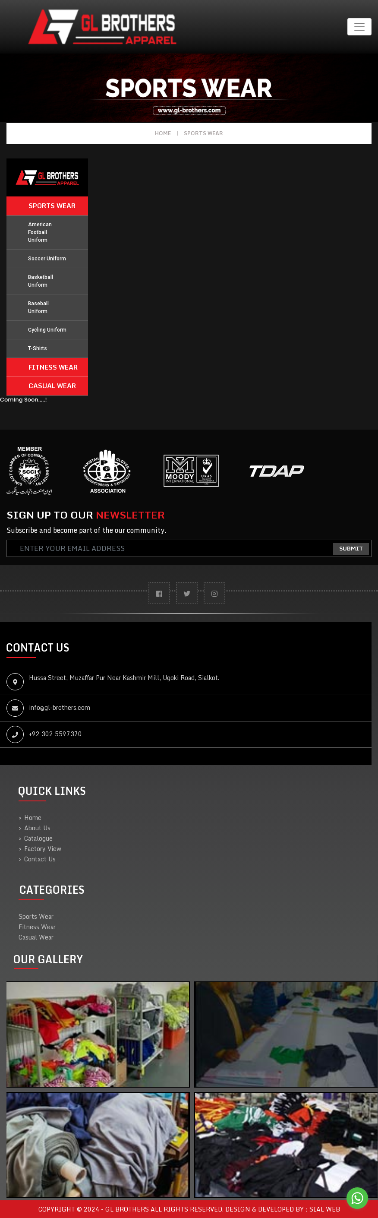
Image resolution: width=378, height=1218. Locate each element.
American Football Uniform (40, 232)
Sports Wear (203, 133)
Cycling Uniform (47, 330)
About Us (34, 828)
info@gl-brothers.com (59, 707)
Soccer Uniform (47, 259)
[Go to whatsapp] (357, 1198)
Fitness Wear (53, 367)
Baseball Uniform (38, 307)
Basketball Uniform (40, 281)
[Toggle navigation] (359, 26)
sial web (324, 1209)
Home (163, 133)
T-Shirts (37, 348)
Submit (351, 548)
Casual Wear (52, 385)
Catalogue (36, 838)
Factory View (40, 849)
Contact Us (37, 859)
